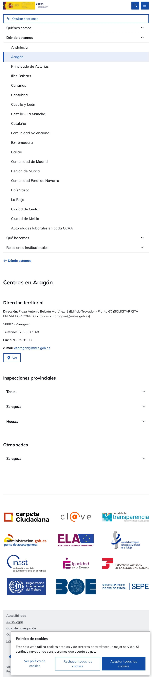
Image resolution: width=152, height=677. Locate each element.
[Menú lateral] (76, 18)
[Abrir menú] (145, 6)
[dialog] (80, 653)
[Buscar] (135, 6)
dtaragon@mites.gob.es (32, 348)
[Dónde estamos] (19, 260)
